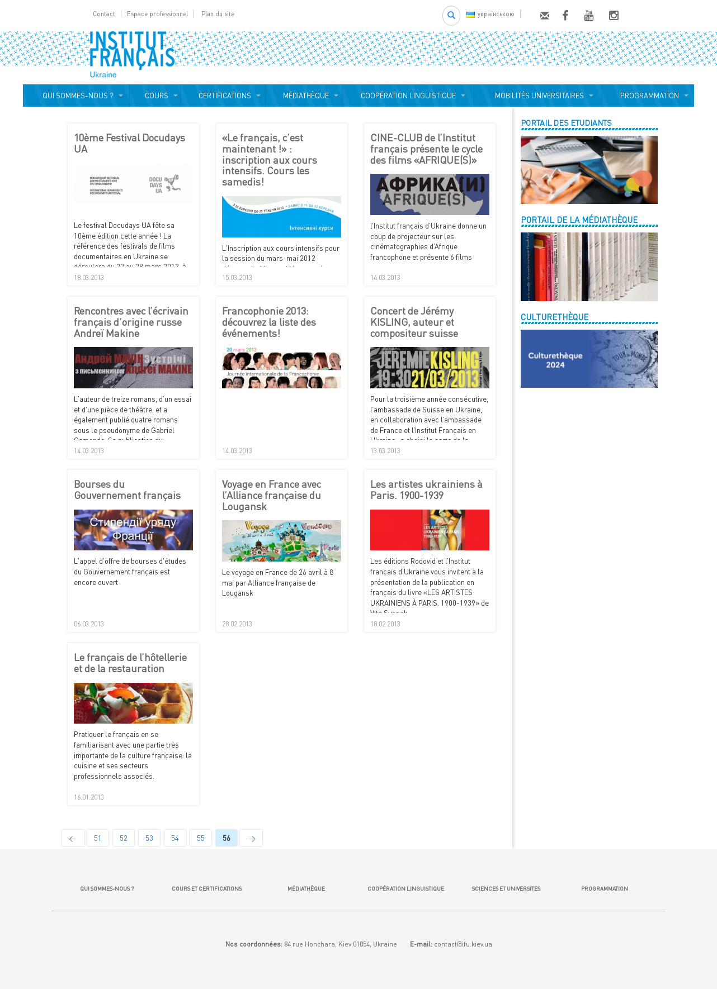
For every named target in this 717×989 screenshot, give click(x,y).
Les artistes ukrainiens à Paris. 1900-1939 (426, 490)
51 (98, 838)
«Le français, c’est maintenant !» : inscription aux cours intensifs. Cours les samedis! (269, 160)
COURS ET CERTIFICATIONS (207, 888)
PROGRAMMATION (648, 95)
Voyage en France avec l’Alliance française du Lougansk (271, 495)
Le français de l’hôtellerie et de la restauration (130, 663)
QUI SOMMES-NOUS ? (76, 95)
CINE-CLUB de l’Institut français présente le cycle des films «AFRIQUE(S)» (426, 148)
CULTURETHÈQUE (554, 317)
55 (201, 838)
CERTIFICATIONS (223, 95)
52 (124, 838)
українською (490, 13)
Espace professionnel (157, 13)
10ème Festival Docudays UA (129, 143)
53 (149, 838)
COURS (154, 95)
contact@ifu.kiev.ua (463, 944)
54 (175, 838)
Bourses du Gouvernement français (127, 490)
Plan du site (217, 13)
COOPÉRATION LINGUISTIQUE (408, 95)
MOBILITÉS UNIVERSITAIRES (538, 95)
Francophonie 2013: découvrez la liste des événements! (269, 322)
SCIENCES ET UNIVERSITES (505, 888)
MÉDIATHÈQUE (304, 95)
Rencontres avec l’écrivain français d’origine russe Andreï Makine (131, 322)
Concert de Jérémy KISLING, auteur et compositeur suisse (414, 322)
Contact (104, 13)
